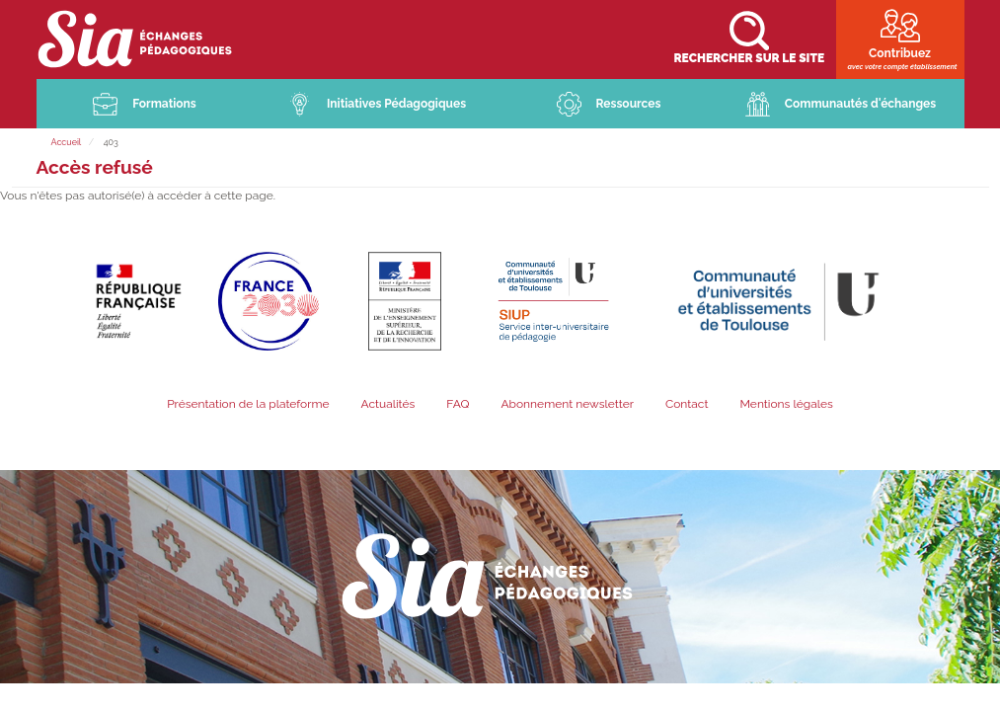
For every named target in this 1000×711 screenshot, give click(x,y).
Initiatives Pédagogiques (396, 105)
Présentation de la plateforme (248, 405)
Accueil (66, 143)
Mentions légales (785, 405)
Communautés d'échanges (860, 105)
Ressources (628, 105)
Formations (164, 105)
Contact (686, 405)
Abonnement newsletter (567, 405)
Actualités (387, 405)
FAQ (457, 405)
